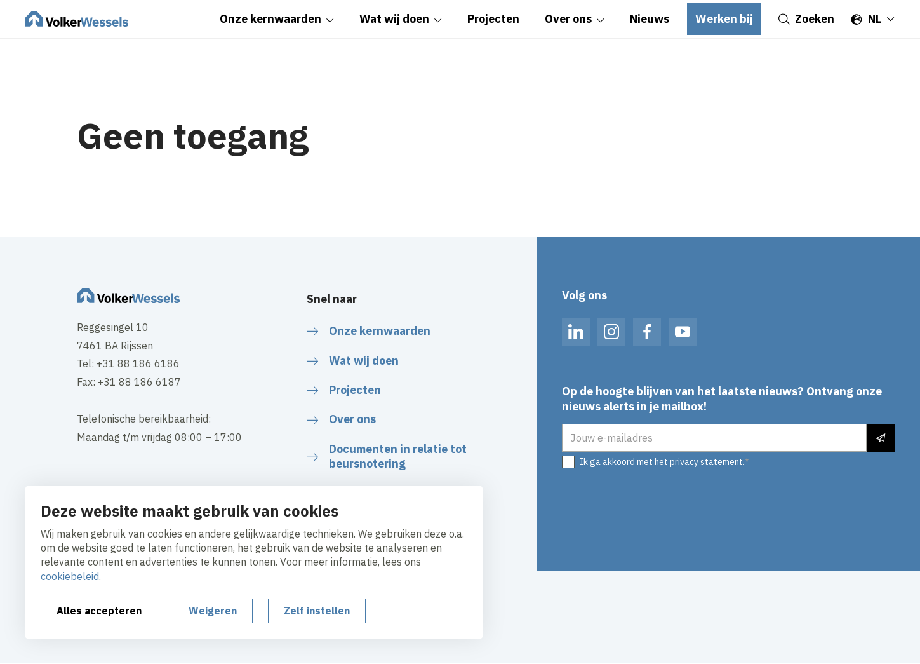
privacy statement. (707, 462)
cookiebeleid (70, 576)
